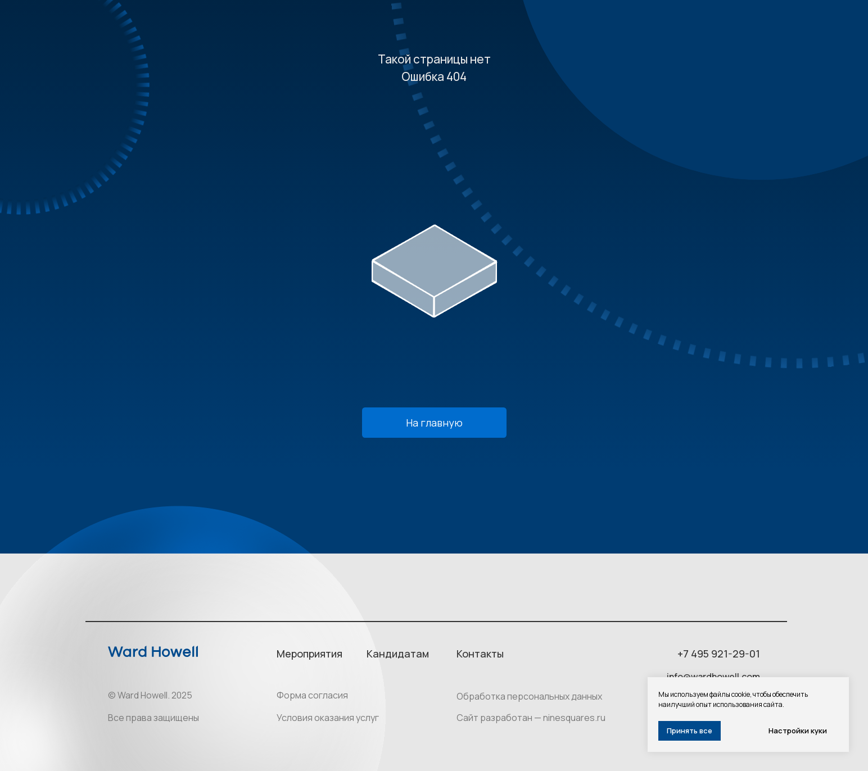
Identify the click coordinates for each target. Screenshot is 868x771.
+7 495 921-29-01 (718, 653)
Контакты (480, 653)
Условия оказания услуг (328, 717)
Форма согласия (312, 695)
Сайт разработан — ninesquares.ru (530, 717)
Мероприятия (309, 653)
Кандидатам (398, 653)
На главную (434, 422)
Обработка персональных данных (529, 696)
